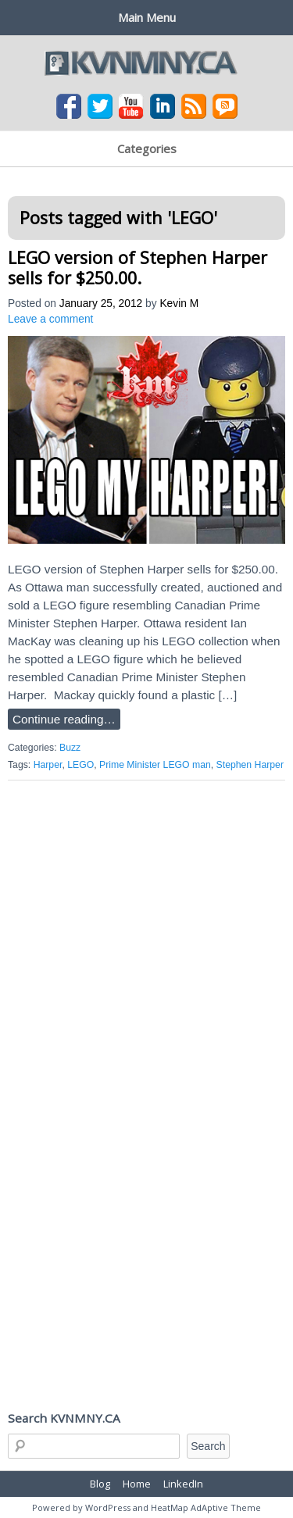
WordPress (107, 1507)
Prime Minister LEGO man (155, 764)
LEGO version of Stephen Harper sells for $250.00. (137, 267)
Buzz (69, 747)
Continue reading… (64, 719)
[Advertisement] (146, 946)
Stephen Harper (250, 764)
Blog (100, 1484)
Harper (48, 764)
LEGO (80, 764)
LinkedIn (183, 1484)
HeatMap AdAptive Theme (206, 1507)
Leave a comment (50, 319)
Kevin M (178, 303)
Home (137, 1484)
